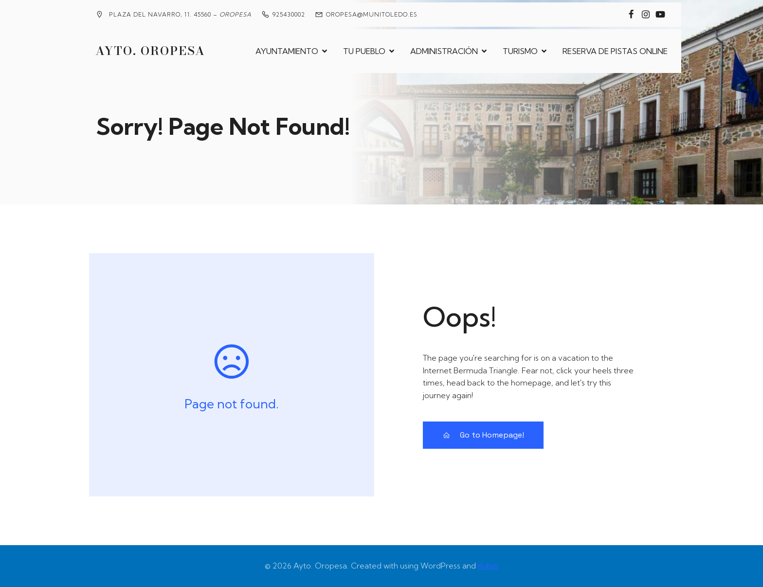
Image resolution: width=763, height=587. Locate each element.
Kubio (488, 565)
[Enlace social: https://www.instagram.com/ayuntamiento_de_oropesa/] (645, 14)
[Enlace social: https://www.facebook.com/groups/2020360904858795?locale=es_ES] (631, 14)
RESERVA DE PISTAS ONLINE (615, 51)
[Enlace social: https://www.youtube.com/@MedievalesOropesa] (660, 14)
